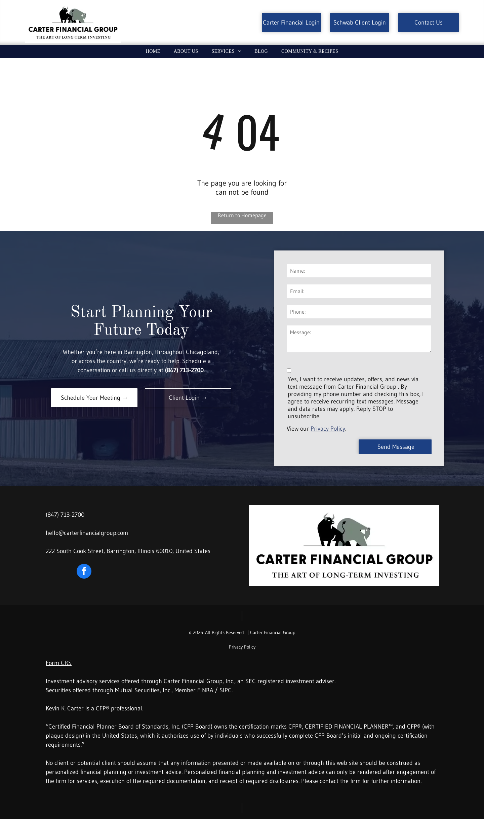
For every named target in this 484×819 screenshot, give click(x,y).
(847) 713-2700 (65, 514)
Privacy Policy (328, 428)
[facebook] (84, 572)
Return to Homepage (242, 215)
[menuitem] (153, 51)
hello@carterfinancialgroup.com (87, 533)
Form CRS (59, 663)
